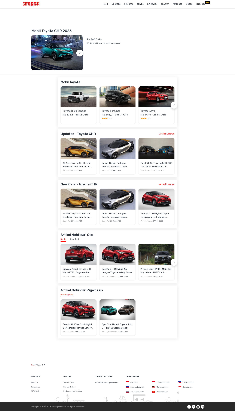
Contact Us (35, 387)
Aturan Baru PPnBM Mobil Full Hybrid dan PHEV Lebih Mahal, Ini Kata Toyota (156, 271)
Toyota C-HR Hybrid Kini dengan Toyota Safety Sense (117, 271)
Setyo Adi (67, 170)
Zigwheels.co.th (135, 392)
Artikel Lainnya (166, 133)
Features (177, 4)
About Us (34, 382)
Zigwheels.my (160, 387)
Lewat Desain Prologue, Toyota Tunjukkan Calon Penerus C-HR (114, 165)
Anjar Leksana (146, 221)
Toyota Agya (148, 111)
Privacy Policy (69, 387)
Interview (152, 4)
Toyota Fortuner (111, 111)
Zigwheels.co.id (161, 382)
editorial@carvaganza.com (106, 382)
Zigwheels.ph (186, 382)
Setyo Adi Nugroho (70, 276)
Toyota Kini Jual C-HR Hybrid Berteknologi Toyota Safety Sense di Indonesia (78, 326)
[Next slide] (79, 53)
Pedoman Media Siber (72, 391)
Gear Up (165, 4)
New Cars (128, 4)
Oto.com (132, 382)
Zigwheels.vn (160, 392)
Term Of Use (68, 382)
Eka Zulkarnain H (148, 170)
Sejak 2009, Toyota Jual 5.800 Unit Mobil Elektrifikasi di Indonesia (156, 165)
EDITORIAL (35, 391)
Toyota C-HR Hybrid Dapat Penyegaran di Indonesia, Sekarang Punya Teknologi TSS (155, 215)
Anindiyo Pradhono (109, 332)
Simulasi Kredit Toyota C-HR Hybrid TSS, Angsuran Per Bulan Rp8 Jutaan (77, 271)
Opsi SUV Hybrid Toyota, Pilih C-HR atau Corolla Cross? (117, 326)
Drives (140, 4)
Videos (189, 4)
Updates (116, 4)
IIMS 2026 (200, 4)
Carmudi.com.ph (135, 387)
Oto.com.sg (185, 387)
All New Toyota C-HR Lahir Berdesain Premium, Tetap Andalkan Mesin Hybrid (77, 165)
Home (105, 4)
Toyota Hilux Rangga (74, 111)
